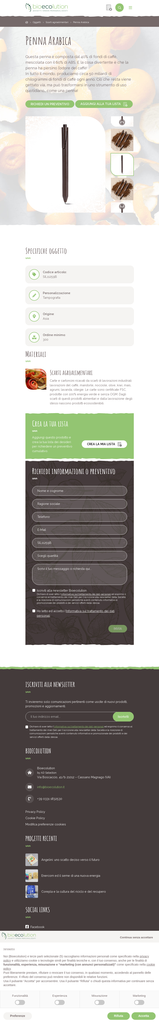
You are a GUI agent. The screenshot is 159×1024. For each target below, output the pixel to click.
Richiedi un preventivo (50, 104)
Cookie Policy (35, 818)
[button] (122, 139)
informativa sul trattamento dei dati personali (84, 594)
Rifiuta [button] (118, 1016)
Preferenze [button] (17, 1016)
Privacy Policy (35, 812)
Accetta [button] (143, 1016)
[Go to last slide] (122, 122)
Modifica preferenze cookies (45, 824)
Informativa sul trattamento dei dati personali (78, 611)
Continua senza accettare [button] (136, 937)
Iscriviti (123, 716)
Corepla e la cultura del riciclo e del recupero (73, 891)
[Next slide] (122, 206)
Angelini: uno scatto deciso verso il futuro (70, 859)
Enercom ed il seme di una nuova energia (70, 875)
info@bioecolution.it (50, 787)
